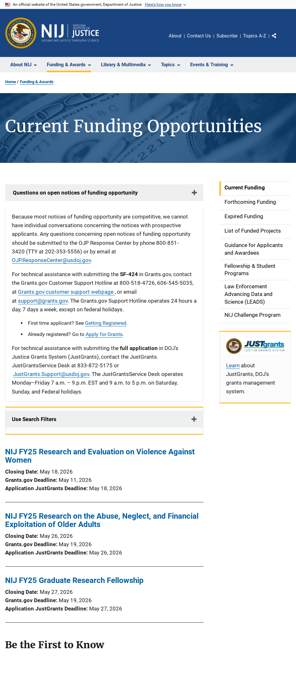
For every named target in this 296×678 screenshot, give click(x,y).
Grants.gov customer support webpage (66, 292)
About (175, 36)
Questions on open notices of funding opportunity (75, 192)
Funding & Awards (37, 81)
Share (279, 40)
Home (10, 81)
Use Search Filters (34, 419)
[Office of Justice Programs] (21, 33)
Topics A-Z (254, 36)
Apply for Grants (104, 334)
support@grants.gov (43, 301)
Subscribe (227, 36)
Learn (233, 365)
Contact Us (199, 36)
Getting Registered (105, 323)
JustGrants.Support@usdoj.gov (51, 374)
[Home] (70, 33)
